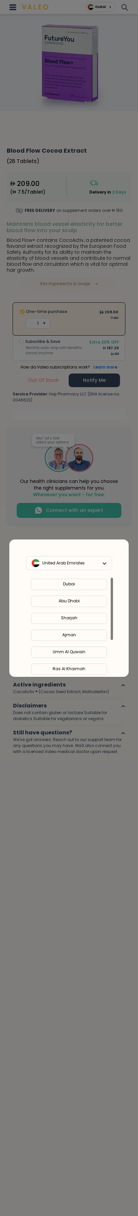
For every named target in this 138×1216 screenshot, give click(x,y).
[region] (69, 627)
